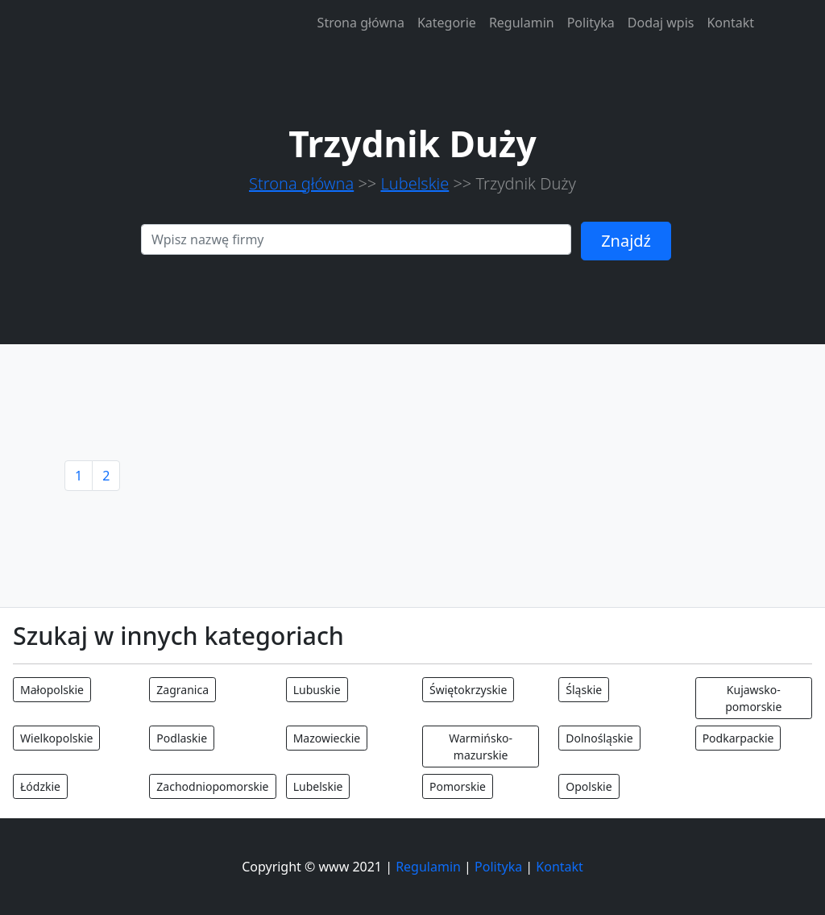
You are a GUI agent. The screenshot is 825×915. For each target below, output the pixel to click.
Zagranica (182, 689)
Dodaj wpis (661, 22)
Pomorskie (457, 786)
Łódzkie (40, 786)
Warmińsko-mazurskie (480, 746)
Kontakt (730, 22)
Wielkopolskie (56, 738)
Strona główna (360, 22)
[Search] (356, 239)
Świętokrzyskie (468, 689)
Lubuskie (317, 689)
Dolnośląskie (599, 738)
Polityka (591, 22)
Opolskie (588, 786)
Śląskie (584, 689)
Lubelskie (414, 183)
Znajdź (626, 241)
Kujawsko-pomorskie (753, 698)
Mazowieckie (327, 738)
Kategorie (446, 22)
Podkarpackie (738, 738)
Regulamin (521, 22)
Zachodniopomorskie (212, 786)
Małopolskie (52, 689)
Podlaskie (181, 738)
